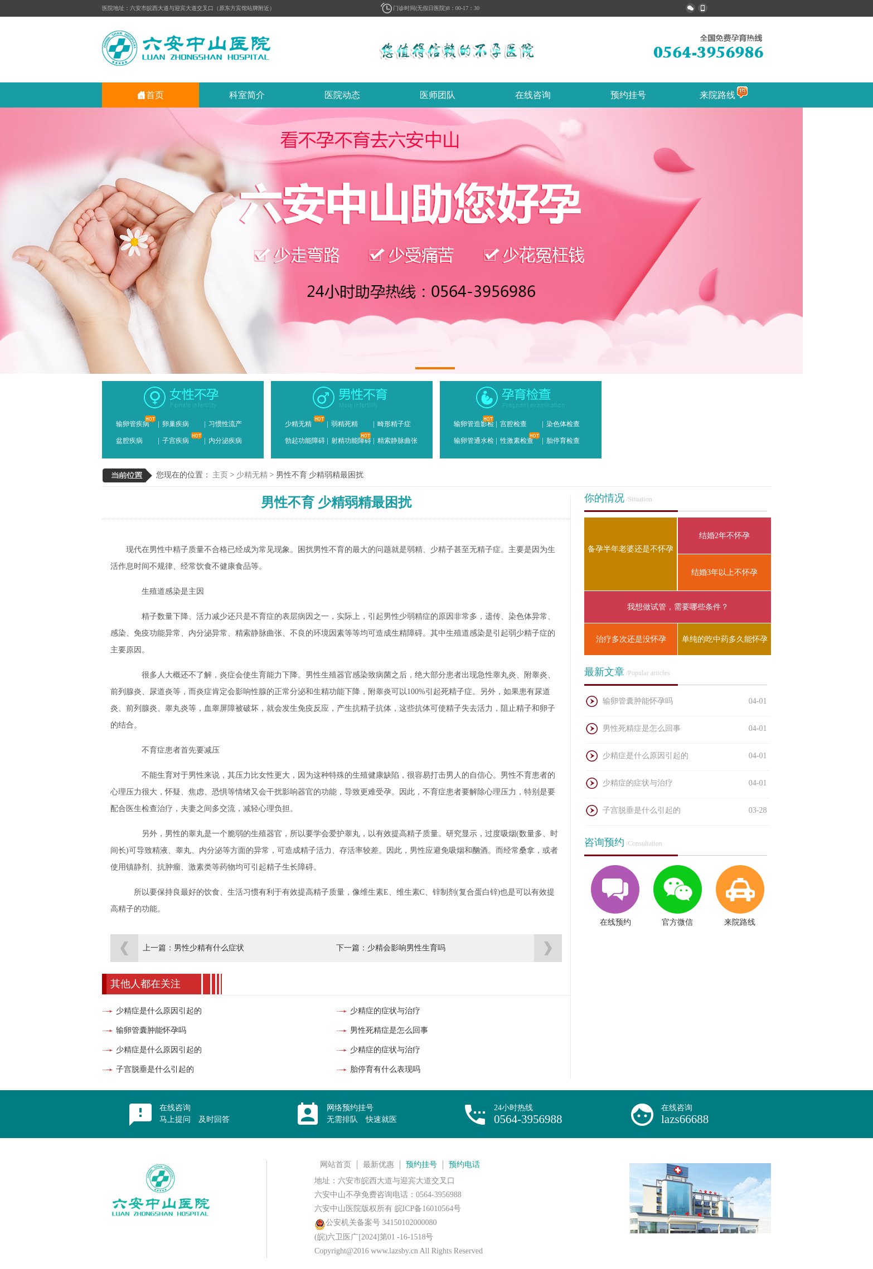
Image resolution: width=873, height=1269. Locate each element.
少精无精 (305, 422)
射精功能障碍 (351, 438)
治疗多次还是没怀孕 (631, 639)
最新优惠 (378, 1164)
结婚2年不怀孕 (724, 535)
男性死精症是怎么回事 (389, 1030)
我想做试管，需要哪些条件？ (678, 607)
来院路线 (724, 95)
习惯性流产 (225, 424)
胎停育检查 (563, 441)
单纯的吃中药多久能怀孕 (725, 639)
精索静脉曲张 (397, 441)
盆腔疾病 (129, 441)
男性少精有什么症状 (209, 948)
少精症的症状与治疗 (385, 1011)
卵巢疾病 (175, 424)
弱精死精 (344, 424)
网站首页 (335, 1164)
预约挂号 (628, 95)
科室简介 (247, 95)
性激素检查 (520, 438)
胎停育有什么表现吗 (385, 1069)
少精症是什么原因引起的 (159, 1011)
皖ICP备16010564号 (428, 1208)
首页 (150, 95)
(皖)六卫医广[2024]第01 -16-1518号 (373, 1237)
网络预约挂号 (362, 1114)
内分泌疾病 (225, 441)
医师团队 (437, 95)
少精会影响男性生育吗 (406, 948)
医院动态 (342, 95)
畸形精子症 (394, 424)
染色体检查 (563, 424)
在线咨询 (533, 95)
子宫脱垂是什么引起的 (155, 1069)
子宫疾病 (182, 438)
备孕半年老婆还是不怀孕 (630, 549)
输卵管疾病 (136, 422)
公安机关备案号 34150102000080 (375, 1222)
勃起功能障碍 (305, 441)
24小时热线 (528, 1115)
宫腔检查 (513, 424)
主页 (220, 475)
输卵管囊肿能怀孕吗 (151, 1030)
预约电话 (464, 1164)
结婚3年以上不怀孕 (724, 572)
